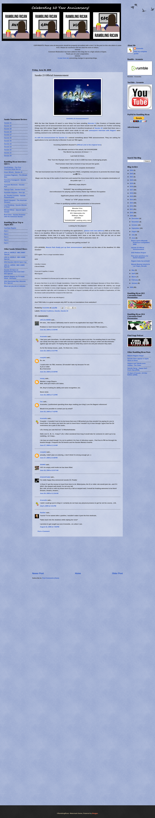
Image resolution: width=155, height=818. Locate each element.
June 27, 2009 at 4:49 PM (48, 458)
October (135, 225)
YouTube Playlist (10, 228)
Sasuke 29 (7, 129)
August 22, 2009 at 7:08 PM (49, 527)
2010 (132, 212)
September (136, 228)
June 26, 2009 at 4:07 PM (48, 351)
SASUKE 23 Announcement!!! (77, 118)
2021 (132, 177)
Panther (43, 512)
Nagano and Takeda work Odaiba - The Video (136, 364)
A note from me (63, 58)
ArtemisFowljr (45, 477)
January (135, 283)
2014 (132, 199)
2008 (132, 287)
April (133, 273)
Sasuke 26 (7, 138)
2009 (132, 216)
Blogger (95, 813)
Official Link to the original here (89, 145)
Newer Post (38, 573)
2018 (132, 186)
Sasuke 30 (7, 126)
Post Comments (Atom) (50, 578)
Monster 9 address (47, 311)
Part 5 (6, 243)
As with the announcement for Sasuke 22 (51, 138)
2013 (132, 203)
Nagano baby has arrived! (140, 261)
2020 (132, 180)
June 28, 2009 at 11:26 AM (49, 493)
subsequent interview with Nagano (102, 130)
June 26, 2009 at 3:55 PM (48, 330)
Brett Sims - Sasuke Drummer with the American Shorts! (14, 215)
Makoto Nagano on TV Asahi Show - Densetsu (14, 277)
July (133, 235)
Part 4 (6, 240)
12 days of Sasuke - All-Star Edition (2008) (137, 374)
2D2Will (42, 464)
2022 (132, 173)
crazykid (43, 357)
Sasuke (57, 311)
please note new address (94, 231)
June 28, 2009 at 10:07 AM (49, 470)
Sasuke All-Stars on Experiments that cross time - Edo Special (14, 271)
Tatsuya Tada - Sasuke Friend (14, 189)
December (135, 218)
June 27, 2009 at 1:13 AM (48, 445)
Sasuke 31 (7, 123)
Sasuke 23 (64, 311)
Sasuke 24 (7, 144)
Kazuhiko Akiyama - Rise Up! (14, 192)
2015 (132, 196)
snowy (42, 378)
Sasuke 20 (7, 156)
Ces (41, 401)
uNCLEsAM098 (45, 320)
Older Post (117, 573)
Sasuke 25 (7, 141)
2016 (132, 193)
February (135, 280)
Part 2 (6, 234)
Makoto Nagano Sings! (135, 356)
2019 (132, 183)
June (134, 238)
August (134, 231)
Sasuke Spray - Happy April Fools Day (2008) (137, 369)
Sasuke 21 (7, 153)
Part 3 (6, 237)
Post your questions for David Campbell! (139, 257)
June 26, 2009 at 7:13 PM (48, 395)
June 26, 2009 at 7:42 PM (48, 411)
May (133, 270)
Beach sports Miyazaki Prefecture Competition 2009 (140, 242)
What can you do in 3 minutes (14, 286)
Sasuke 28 (7, 132)
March (134, 277)
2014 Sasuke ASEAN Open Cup (15, 262)
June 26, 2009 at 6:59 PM (48, 372)
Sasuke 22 (98, 128)
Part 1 (6, 231)
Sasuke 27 (7, 135)
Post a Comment (44, 531)
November (135, 222)
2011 (132, 209)
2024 (132, 170)
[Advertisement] (77, 554)
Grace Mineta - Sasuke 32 (13, 172)
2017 (132, 190)
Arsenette (43, 336)
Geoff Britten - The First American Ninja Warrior (12, 168)
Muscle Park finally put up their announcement (64, 247)
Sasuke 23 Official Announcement (137, 248)
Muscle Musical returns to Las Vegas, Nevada (140, 265)
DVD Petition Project (138, 253)
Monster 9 (92, 123)
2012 (132, 206)
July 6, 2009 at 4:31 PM (48, 506)
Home (78, 573)
